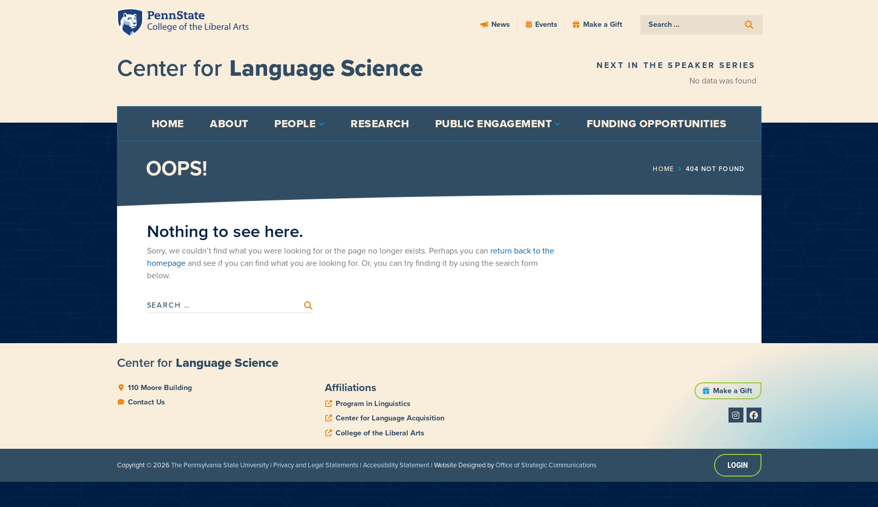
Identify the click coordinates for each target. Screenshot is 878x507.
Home (665, 168)
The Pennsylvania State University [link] (220, 465)
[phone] (367, 403)
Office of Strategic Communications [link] (546, 465)
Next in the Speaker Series (676, 65)
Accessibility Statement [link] (396, 465)
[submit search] (749, 24)
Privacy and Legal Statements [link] (315, 465)
